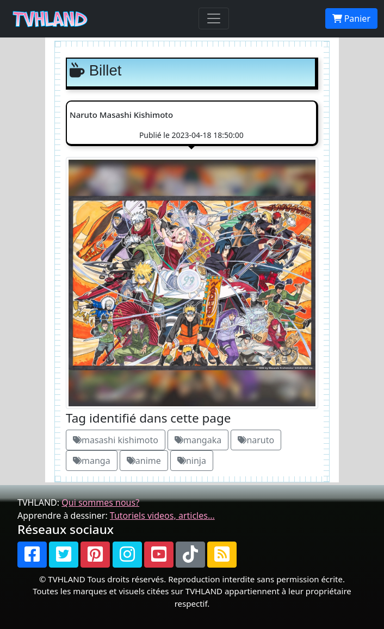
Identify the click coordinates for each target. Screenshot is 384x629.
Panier (351, 18)
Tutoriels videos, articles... (162, 515)
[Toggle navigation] (214, 18)
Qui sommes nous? (100, 502)
